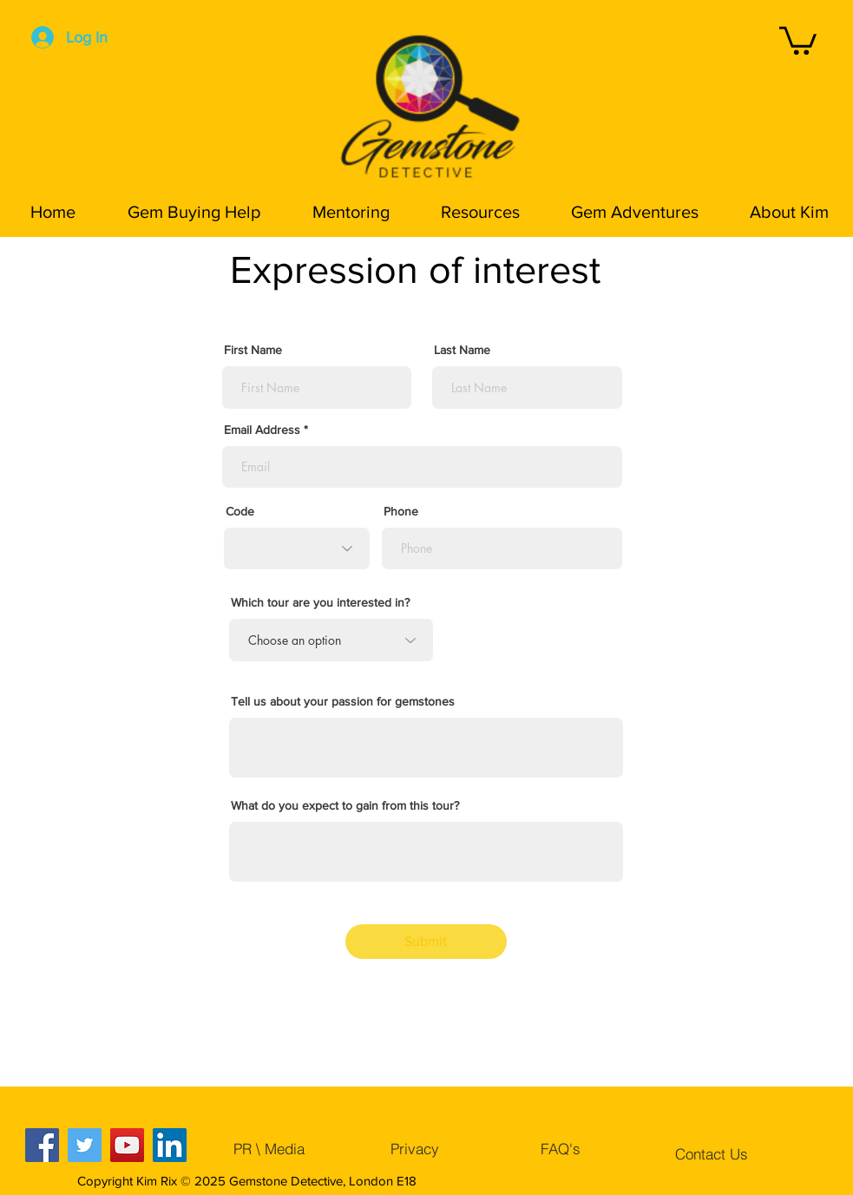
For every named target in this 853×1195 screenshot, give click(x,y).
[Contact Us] (711, 1153)
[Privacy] (415, 1148)
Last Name (462, 350)
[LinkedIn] (170, 1145)
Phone (401, 511)
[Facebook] (42, 1145)
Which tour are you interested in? (320, 602)
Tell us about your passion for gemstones (343, 701)
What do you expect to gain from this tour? (345, 805)
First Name (253, 350)
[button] (798, 39)
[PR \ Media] (269, 1148)
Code (240, 511)
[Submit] (426, 941)
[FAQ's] (560, 1148)
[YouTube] (127, 1145)
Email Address (262, 430)
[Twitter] (85, 1145)
